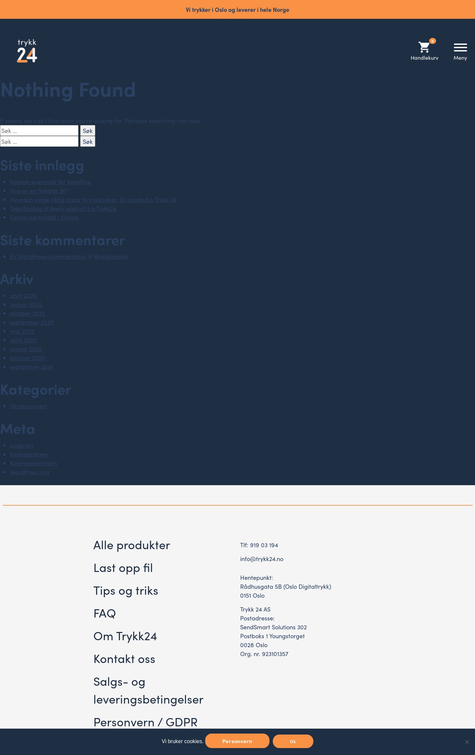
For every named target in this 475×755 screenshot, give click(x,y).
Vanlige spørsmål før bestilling (50, 181)
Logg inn (21, 445)
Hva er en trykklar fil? (39, 190)
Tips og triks (125, 589)
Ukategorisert (28, 406)
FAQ (104, 612)
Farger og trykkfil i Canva (44, 217)
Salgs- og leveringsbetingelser (148, 689)
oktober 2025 (27, 313)
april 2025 (23, 340)
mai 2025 (22, 331)
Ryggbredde (111, 256)
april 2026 (23, 295)
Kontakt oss (124, 657)
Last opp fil (123, 566)
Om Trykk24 (125, 635)
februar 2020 (27, 358)
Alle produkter (131, 544)
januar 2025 (26, 349)
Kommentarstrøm (33, 463)
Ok (293, 741)
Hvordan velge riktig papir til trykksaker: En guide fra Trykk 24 (93, 199)
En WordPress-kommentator (48, 256)
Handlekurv (424, 50)
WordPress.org (29, 472)
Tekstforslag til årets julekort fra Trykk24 (63, 208)
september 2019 (31, 366)
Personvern (237, 740)
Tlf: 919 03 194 (259, 545)
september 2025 (32, 322)
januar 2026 (26, 304)
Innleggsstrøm (29, 454)
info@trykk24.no (261, 558)
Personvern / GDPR (145, 721)
